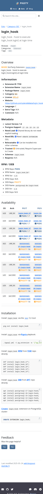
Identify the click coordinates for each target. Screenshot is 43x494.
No (12, 447)
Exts (3, 26)
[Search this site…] (18, 16)
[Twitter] (12, 489)
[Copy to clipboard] (39, 325)
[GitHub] (7, 489)
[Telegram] (40, 489)
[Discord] (35, 489)
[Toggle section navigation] (39, 16)
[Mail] (2, 489)
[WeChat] (30, 489)
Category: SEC (13, 26)
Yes (4, 447)
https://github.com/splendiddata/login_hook (24, 103)
